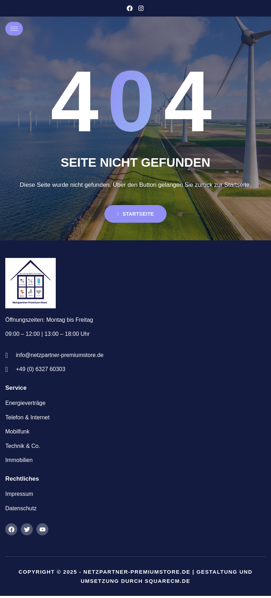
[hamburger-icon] (14, 29)
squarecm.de (167, 583)
